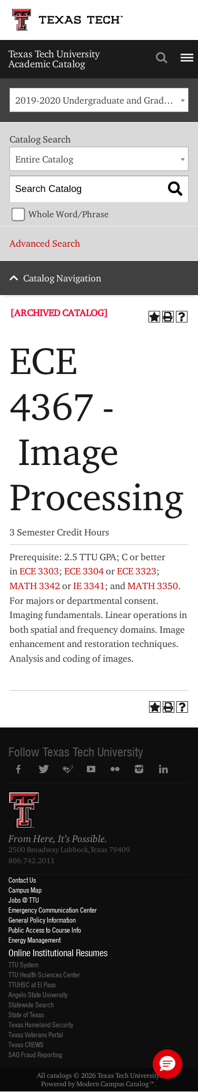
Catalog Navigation (62, 278)
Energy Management (34, 939)
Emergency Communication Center (52, 909)
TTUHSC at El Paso (32, 984)
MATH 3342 (34, 586)
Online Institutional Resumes (57, 952)
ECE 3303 (39, 571)
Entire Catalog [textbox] (44, 159)
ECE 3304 (84, 571)
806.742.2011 (31, 860)
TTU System (23, 964)
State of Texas (26, 1014)
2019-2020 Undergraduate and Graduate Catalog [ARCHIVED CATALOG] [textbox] (101, 100)
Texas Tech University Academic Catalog (54, 58)
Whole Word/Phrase (68, 214)
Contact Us (22, 879)
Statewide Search (31, 1004)
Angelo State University (37, 994)
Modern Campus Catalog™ (115, 1083)
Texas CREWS (26, 1044)
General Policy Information (42, 919)
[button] (167, 1064)
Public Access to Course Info (44, 929)
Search (161, 57)
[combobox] (98, 100)
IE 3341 (89, 586)
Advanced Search (44, 243)
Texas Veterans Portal (35, 1034)
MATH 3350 (152, 586)
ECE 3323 (136, 571)
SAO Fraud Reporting (35, 1054)
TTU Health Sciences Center (44, 974)
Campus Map (25, 889)
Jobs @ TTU (23, 899)
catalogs (59, 1075)
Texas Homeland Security (40, 1024)
